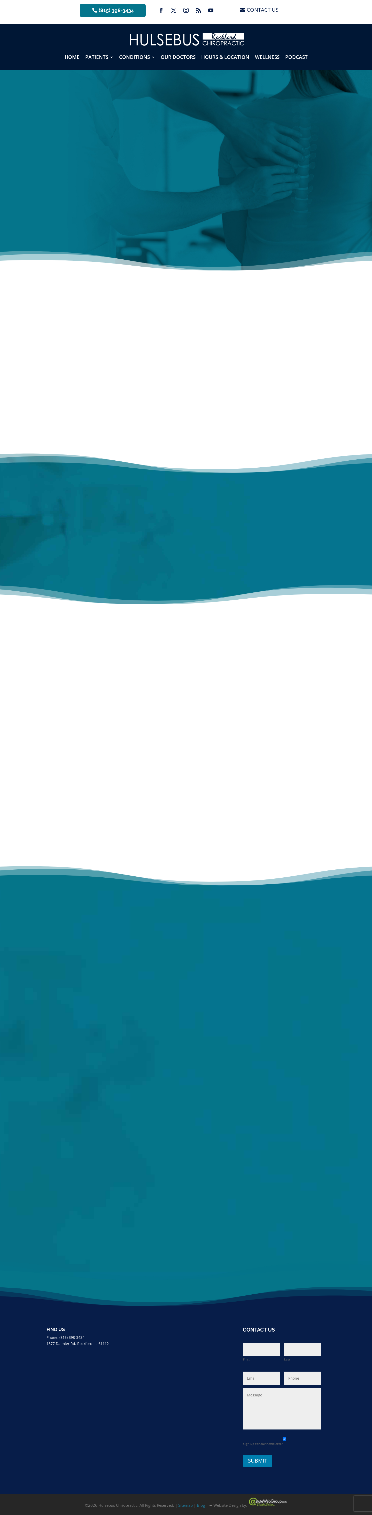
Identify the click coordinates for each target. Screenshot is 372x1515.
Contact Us (262, 9)
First (246, 1359)
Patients (96, 57)
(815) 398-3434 (116, 10)
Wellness (267, 57)
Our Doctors (178, 57)
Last (287, 1359)
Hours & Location (225, 57)
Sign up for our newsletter (263, 1444)
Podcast (296, 57)
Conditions (134, 57)
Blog (201, 1505)
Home (72, 57)
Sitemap (185, 1505)
